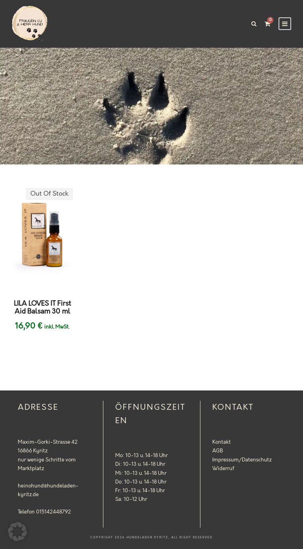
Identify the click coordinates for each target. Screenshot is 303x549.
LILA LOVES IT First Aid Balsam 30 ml (42, 308)
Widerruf (223, 468)
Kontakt (221, 442)
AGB (217, 451)
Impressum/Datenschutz (242, 460)
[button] (17, 531)
